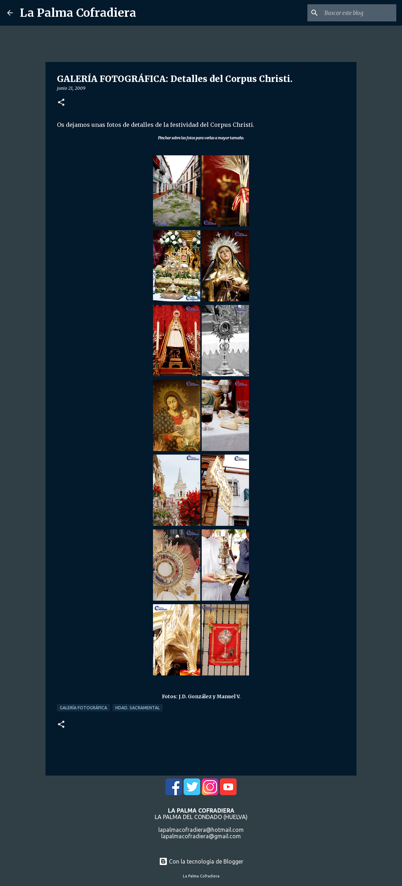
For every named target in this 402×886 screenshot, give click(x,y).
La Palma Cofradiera (78, 13)
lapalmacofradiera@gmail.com (201, 836)
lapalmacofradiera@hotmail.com (201, 830)
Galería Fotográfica (83, 707)
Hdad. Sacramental (137, 707)
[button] (61, 103)
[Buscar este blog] (359, 12)
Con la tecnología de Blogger (201, 861)
